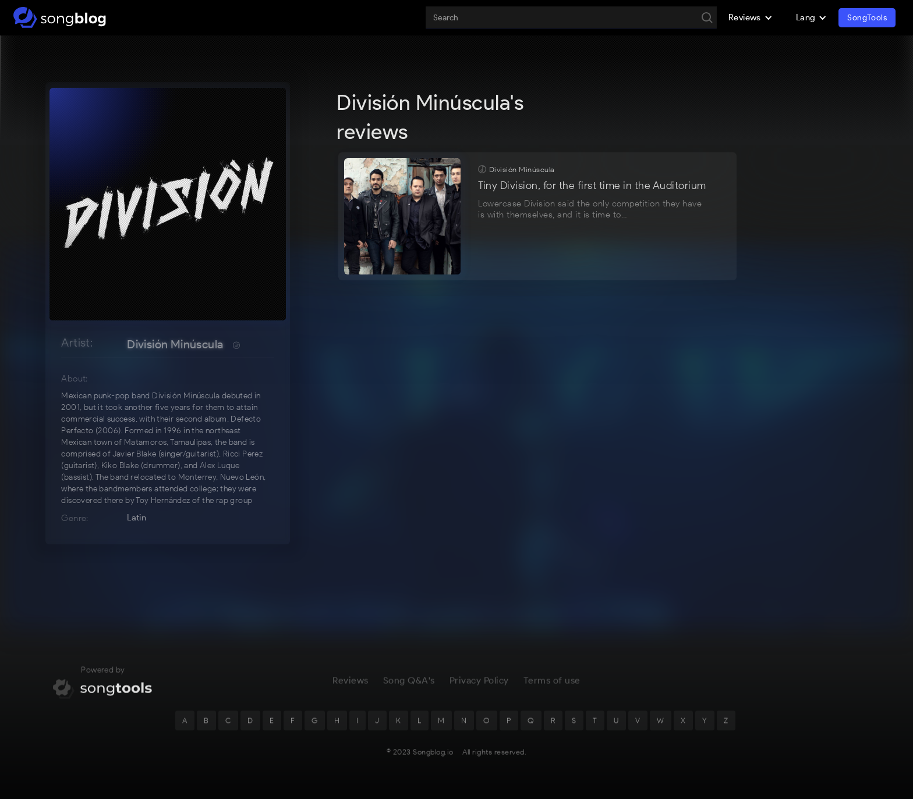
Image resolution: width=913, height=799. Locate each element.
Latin (136, 517)
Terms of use (552, 685)
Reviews (350, 685)
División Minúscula (175, 344)
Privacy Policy (479, 685)
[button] (750, 17)
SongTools (867, 18)
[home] (60, 17)
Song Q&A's (409, 685)
